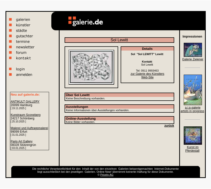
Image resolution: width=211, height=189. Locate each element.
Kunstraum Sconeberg (26, 115)
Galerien (123, 168)
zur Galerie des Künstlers (147, 74)
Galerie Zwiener (192, 59)
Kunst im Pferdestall (192, 148)
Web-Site (147, 77)
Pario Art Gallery (22, 141)
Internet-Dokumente (166, 168)
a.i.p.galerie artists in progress (192, 109)
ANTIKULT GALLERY (25, 101)
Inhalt (85, 168)
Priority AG (107, 174)
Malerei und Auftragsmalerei (29, 128)
